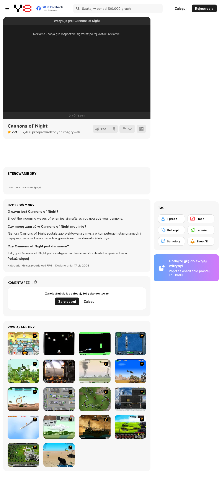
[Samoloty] (171, 241)
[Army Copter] (23, 399)
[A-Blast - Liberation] (59, 343)
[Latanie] (201, 230)
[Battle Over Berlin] (95, 371)
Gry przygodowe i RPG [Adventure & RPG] (37, 265)
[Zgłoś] (127, 129)
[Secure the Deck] (95, 427)
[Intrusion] (130, 399)
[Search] (78, 8)
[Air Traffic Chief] (23, 455)
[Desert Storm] (130, 371)
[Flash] (201, 218)
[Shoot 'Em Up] (201, 241)
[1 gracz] (171, 218)
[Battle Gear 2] (130, 427)
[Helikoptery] (171, 230)
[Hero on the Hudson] (23, 427)
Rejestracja (204, 8)
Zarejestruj (67, 301)
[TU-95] (59, 427)
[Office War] (23, 343)
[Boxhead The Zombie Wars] (95, 399)
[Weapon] (59, 455)
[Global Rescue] (23, 371)
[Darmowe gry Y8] (23, 8)
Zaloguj (180, 8)
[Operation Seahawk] (130, 343)
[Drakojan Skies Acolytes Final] (59, 371)
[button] (18, 258)
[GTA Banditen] (59, 399)
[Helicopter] (95, 343)
